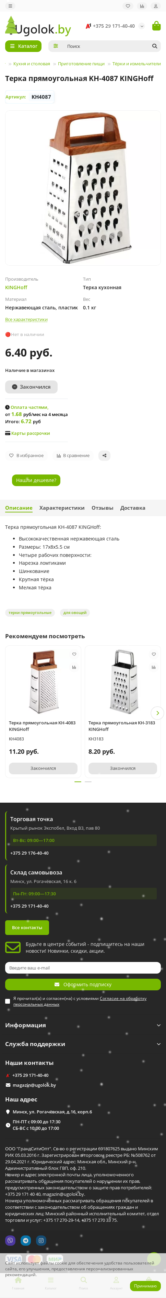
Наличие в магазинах (30, 370)
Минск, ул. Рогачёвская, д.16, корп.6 (52, 1112)
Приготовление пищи (81, 64)
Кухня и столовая (31, 64)
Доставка (132, 507)
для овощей (74, 612)
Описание (19, 507)
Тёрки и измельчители (136, 64)
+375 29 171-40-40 (109, 26)
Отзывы (103, 507)
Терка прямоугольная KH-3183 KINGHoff (121, 726)
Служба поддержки (83, 1044)
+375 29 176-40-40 (29, 853)
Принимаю (145, 1286)
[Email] (83, 968)
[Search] (112, 46)
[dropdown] (10, 6)
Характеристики (62, 507)
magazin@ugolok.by (34, 1085)
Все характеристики (26, 319)
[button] (157, 713)
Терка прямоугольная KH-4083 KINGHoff (42, 726)
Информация (83, 1025)
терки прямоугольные (30, 612)
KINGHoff (16, 287)
